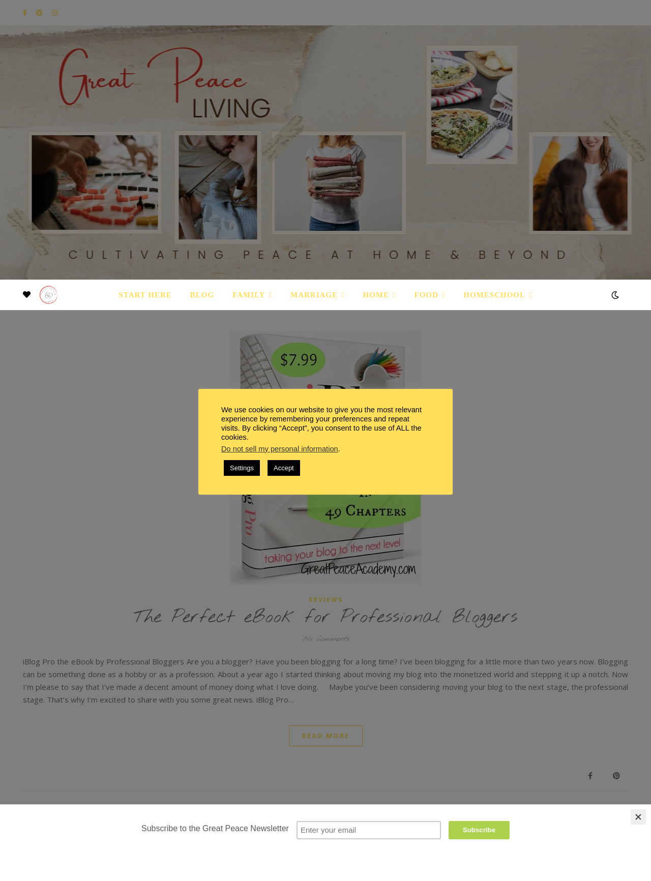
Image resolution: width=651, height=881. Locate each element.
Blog (202, 295)
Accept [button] (284, 468)
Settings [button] (242, 468)
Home (376, 295)
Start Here (145, 295)
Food (426, 295)
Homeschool (494, 295)
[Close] (638, 817)
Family (248, 295)
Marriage (314, 295)
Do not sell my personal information (279, 449)
